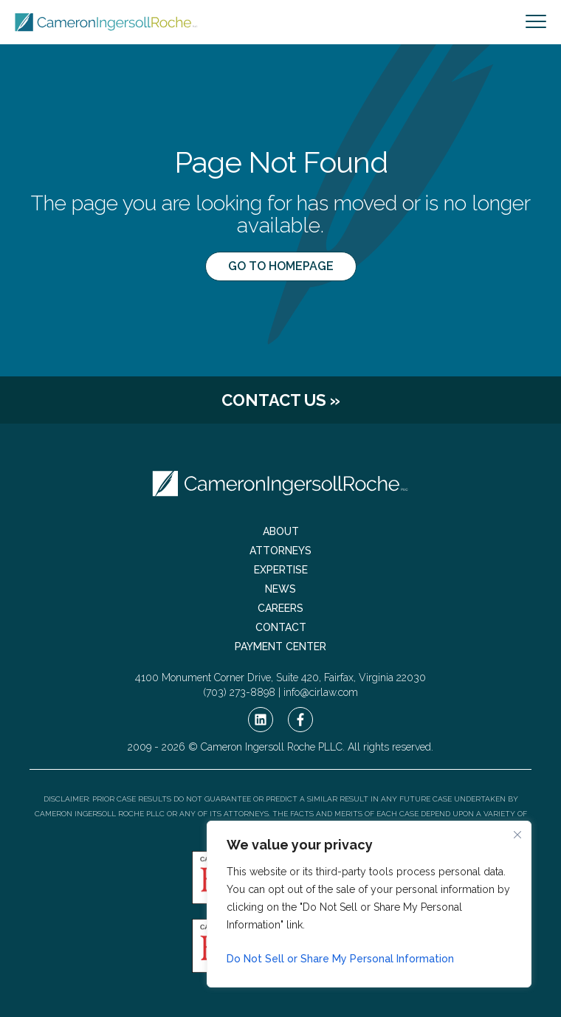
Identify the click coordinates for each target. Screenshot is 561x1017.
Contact (280, 627)
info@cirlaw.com (320, 692)
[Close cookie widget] (517, 834)
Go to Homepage (281, 266)
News (280, 589)
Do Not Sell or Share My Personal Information (340, 959)
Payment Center (280, 646)
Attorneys (280, 550)
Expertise (281, 570)
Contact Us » (280, 400)
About (281, 531)
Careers (280, 608)
